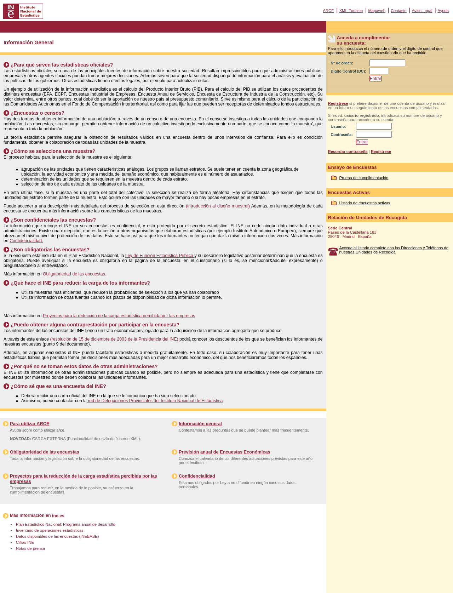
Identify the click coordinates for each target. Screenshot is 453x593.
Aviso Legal (422, 10)
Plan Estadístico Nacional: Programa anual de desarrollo (65, 524)
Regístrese (338, 103)
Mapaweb (376, 10)
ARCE (328, 10)
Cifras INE (25, 542)
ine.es (58, 515)
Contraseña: (342, 134)
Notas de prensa (30, 548)
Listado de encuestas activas (364, 203)
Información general (200, 423)
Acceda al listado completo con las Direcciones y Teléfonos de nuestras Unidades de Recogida (393, 250)
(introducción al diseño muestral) (218, 206)
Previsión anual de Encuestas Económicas (224, 452)
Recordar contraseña (348, 151)
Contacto (399, 10)
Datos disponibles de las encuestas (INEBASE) (57, 536)
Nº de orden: (342, 63)
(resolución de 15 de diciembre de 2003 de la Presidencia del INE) (114, 339)
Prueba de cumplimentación (364, 178)
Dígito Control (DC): (348, 71)
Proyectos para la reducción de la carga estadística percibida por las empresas (119, 315)
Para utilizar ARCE (29, 423)
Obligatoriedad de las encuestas (44, 452)
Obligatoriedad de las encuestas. (74, 274)
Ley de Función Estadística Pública (160, 255)
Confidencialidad (197, 476)
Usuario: (338, 126)
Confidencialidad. (26, 240)
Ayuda (443, 10)
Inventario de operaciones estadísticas (50, 530)
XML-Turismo (351, 10)
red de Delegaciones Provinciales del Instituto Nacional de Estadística (155, 400)
